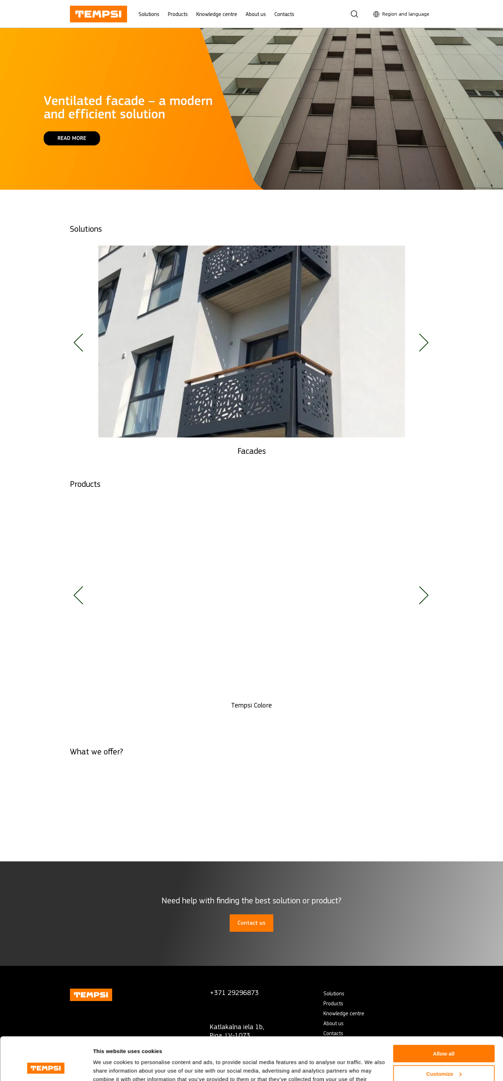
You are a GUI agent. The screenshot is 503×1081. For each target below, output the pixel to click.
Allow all (444, 1013)
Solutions (148, 14)
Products (178, 14)
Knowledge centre (216, 14)
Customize (444, 1033)
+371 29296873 (234, 993)
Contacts (284, 14)
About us (256, 14)
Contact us (251, 922)
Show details (109, 1067)
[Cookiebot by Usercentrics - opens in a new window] (46, 1067)
